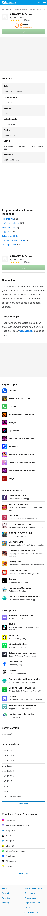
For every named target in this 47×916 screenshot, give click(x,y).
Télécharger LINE (10, 236)
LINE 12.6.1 (7, 766)
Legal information (32, 903)
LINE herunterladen (10, 223)
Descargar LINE (9, 245)
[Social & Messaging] (20, 9)
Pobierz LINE (8, 219)
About (4, 888)
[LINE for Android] (35, 9)
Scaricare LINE (9, 227)
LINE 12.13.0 (8, 761)
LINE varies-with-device (12, 797)
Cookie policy (30, 893)
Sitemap (5, 903)
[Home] (3, 9)
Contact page (26, 331)
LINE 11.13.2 (8, 786)
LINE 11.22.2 (8, 771)
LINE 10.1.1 (7, 791)
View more (23, 804)
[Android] (9, 9)
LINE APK (21, 13)
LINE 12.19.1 (8, 750)
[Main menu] (44, 2)
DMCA (27, 907)
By (18, 18)
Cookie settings (31, 912)
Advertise (6, 898)
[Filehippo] (9, 2)
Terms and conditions (33, 888)
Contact (5, 893)
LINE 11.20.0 (8, 776)
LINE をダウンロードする (13, 240)
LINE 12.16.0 (8, 756)
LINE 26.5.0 (7, 734)
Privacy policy (30, 898)
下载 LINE (6, 232)
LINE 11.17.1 (8, 781)
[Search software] (39, 2)
